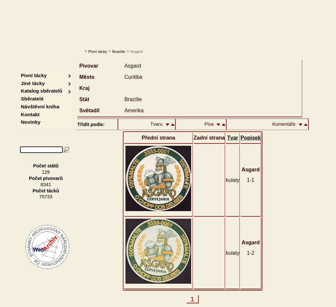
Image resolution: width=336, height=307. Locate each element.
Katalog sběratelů (41, 91)
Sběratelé (32, 98)
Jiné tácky (33, 83)
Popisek (250, 138)
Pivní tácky (97, 51)
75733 (46, 196)
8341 (46, 184)
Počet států (46, 165)
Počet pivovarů (46, 178)
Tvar (232, 138)
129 (46, 172)
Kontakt (30, 114)
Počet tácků (46, 190)
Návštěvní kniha (40, 106)
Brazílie (118, 51)
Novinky (31, 122)
